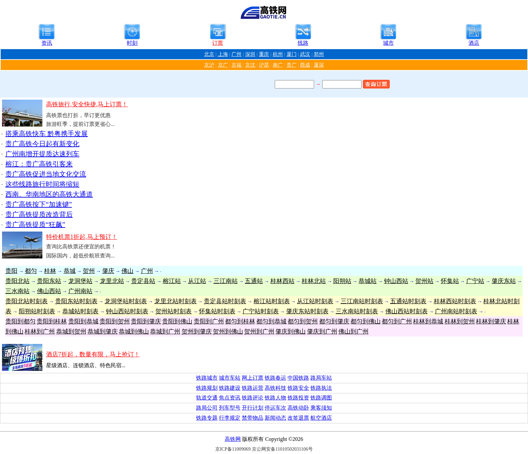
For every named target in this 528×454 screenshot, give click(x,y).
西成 (305, 65)
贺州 (89, 271)
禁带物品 (252, 418)
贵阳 (11, 271)
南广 (278, 65)
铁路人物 (275, 397)
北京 (209, 54)
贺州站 (424, 281)
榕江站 (172, 281)
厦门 (292, 54)
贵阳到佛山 (177, 321)
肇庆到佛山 (290, 331)
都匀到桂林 (240, 321)
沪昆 (264, 65)
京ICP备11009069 (233, 449)
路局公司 (207, 408)
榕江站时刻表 (272, 301)
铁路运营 (252, 388)
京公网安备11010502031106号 (282, 449)
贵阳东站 (49, 281)
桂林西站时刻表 (455, 301)
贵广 (292, 65)
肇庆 (108, 271)
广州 (236, 54)
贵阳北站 (17, 281)
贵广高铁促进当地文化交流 (45, 174)
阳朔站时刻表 (37, 311)
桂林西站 (282, 281)
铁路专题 (207, 418)
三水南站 (17, 291)
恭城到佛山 (134, 331)
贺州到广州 (259, 331)
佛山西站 (49, 291)
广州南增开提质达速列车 (42, 154)
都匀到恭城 (271, 321)
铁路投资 (298, 397)
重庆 (264, 54)
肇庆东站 (504, 281)
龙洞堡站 (80, 281)
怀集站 (450, 281)
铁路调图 (321, 397)
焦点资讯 (229, 397)
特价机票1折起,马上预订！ (81, 237)
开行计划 (252, 408)
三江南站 (226, 281)
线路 (303, 43)
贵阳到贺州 (115, 321)
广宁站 (475, 281)
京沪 (209, 65)
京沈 (250, 65)
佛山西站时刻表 (406, 311)
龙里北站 (112, 281)
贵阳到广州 (209, 321)
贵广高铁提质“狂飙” (35, 224)
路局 (315, 378)
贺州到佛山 (228, 331)
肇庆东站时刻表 (307, 311)
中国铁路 (298, 378)
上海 (223, 54)
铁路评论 (252, 397)
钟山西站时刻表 (127, 311)
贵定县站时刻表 (225, 301)
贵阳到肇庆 (146, 321)
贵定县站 (143, 281)
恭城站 (368, 281)
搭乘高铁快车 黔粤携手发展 (46, 133)
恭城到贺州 (71, 331)
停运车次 (275, 408)
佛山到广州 (353, 331)
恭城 (70, 271)
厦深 (319, 65)
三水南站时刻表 (357, 311)
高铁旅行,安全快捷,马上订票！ (87, 104)
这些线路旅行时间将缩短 (42, 184)
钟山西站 (396, 281)
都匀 (31, 271)
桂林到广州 (40, 331)
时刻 (132, 43)
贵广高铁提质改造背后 (39, 214)
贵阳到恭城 (83, 321)
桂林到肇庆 (491, 321)
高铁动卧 (298, 408)
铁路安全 (298, 388)
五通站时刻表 (408, 301)
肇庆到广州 (322, 331)
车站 (326, 378)
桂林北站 (314, 281)
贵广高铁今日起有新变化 (42, 143)
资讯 (46, 43)
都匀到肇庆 (334, 321)
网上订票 (252, 378)
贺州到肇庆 (197, 331)
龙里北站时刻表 (175, 301)
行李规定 (229, 418)
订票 (217, 43)
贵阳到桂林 (52, 321)
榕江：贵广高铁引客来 (39, 164)
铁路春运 (275, 378)
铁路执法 (321, 388)
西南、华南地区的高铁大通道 (49, 194)
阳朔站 (342, 281)
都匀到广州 (397, 321)
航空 (315, 418)
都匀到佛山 (365, 321)
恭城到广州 (165, 331)
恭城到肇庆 (102, 331)
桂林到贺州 (460, 321)
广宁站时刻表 (260, 311)
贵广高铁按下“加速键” (38, 204)
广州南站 (80, 291)
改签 (293, 418)
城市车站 (229, 378)
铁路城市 (207, 378)
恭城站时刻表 (80, 311)
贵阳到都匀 (20, 321)
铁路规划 (207, 388)
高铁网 (233, 439)
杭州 (278, 54)
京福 (236, 65)
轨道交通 (207, 397)
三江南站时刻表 (362, 301)
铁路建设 (229, 388)
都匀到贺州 (303, 321)
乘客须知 (321, 408)
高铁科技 (275, 388)
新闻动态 (275, 418)
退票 (303, 418)
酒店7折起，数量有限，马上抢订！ (93, 354)
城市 (388, 43)
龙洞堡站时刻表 (126, 301)
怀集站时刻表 (217, 311)
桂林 (50, 271)
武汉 (305, 54)
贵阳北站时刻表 (26, 301)
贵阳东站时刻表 (76, 301)
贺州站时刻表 (173, 311)
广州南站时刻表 (456, 311)
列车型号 (229, 408)
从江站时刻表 (315, 301)
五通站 (254, 281)
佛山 (127, 271)
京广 (223, 65)
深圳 (250, 54)
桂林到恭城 (428, 321)
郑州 (319, 54)
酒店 (473, 43)
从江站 (197, 281)
